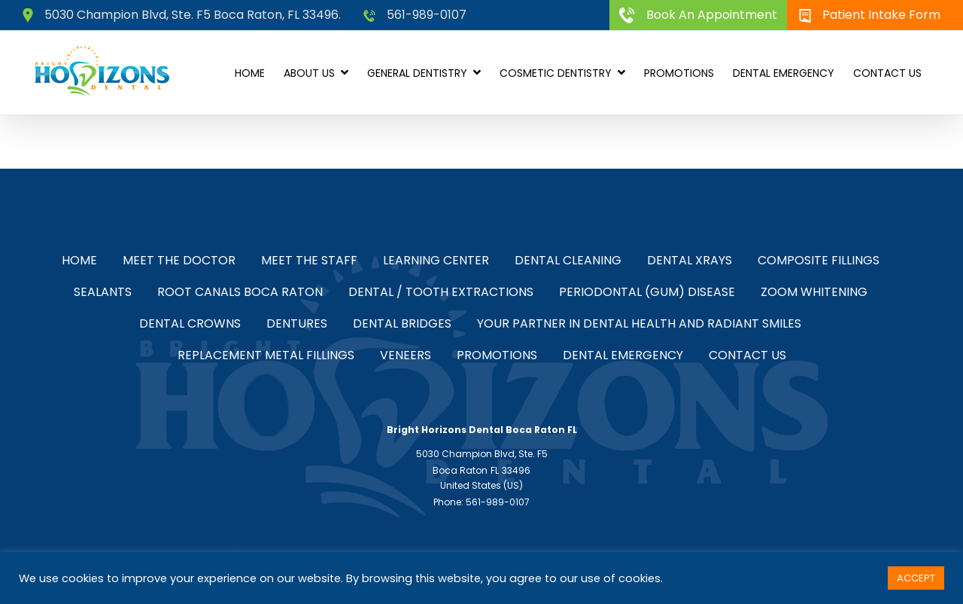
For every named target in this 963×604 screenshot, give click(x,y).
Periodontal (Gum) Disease (647, 291)
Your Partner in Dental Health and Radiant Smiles (639, 323)
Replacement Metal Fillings (266, 355)
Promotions (497, 355)
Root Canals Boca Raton (240, 291)
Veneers (405, 355)
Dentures (296, 323)
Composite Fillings (818, 260)
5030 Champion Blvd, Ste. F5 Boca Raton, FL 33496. (182, 14)
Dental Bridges (402, 323)
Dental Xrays (689, 260)
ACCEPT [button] (916, 578)
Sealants (103, 291)
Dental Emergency (623, 355)
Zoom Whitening (814, 291)
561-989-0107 (414, 14)
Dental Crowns (190, 323)
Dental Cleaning (568, 260)
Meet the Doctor (179, 260)
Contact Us (747, 355)
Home (79, 260)
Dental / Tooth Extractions (440, 291)
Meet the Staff (309, 260)
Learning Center (436, 260)
